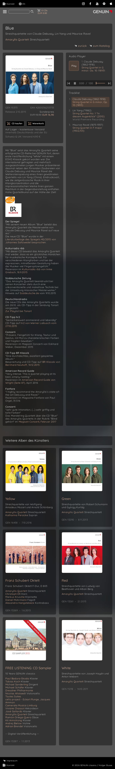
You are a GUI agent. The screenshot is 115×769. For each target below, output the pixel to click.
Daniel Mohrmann (20, 599)
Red (65, 580)
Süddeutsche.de (29, 293)
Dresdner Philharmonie (19, 690)
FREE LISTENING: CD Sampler (28, 668)
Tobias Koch (17, 681)
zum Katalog (100, 46)
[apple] (111, 3)
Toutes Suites (13, 696)
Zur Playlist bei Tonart (18, 311)
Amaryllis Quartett (27, 39)
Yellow (10, 499)
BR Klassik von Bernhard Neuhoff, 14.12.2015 (32, 363)
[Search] (19, 11)
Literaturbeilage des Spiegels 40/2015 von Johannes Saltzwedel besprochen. (30, 241)
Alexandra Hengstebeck (27, 602)
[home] (4, 12)
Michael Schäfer (19, 687)
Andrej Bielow (17, 723)
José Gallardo (18, 711)
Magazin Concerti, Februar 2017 (37, 421)
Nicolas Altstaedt (22, 693)
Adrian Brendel (21, 726)
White (66, 668)
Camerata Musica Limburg (21, 705)
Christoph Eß (16, 593)
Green (66, 499)
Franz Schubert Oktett (22, 580)
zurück (81, 46)
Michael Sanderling (21, 684)
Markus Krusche (21, 596)
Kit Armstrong (18, 720)
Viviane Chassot (21, 708)
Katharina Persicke (21, 515)
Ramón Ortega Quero (22, 717)
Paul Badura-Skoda (21, 678)
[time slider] (100, 83)
